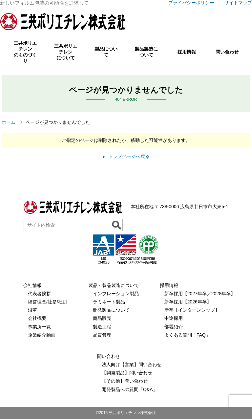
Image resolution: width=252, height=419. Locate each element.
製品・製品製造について (113, 285)
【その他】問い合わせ (125, 381)
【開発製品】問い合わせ (127, 372)
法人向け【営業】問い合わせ (131, 364)
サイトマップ (238, 2)
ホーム (8, 122)
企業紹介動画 (41, 335)
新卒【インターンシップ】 (192, 310)
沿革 (32, 310)
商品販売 (102, 318)
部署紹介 (173, 326)
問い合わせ (227, 52)
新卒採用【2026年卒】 (187, 301)
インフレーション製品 (116, 293)
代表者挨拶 (39, 293)
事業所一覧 (39, 326)
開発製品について (111, 310)
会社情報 (32, 285)
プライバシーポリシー (191, 2)
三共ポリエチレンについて (65, 51)
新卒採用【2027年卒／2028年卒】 (199, 293)
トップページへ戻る (129, 156)
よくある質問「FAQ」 (187, 335)
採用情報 (187, 52)
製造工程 (102, 326)
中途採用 (173, 318)
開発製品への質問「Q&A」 (130, 389)
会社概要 (37, 318)
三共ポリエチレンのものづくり (25, 51)
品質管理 (102, 335)
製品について (105, 51)
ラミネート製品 (109, 301)
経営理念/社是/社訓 (47, 301)
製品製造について (146, 51)
